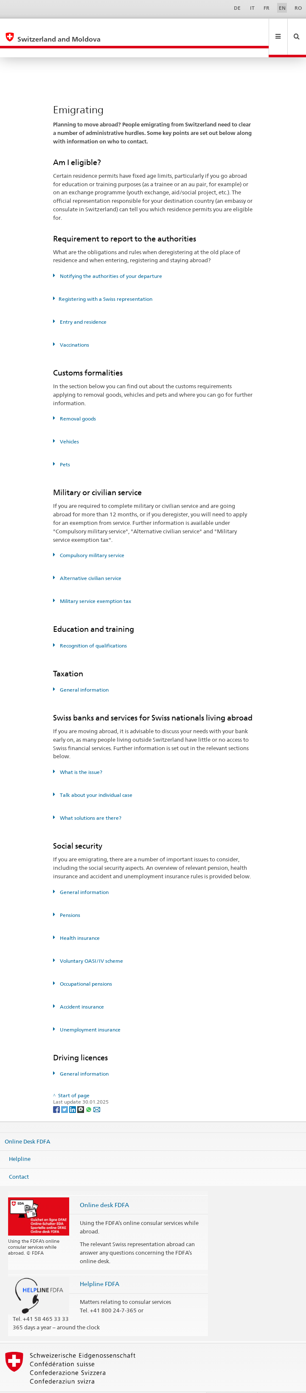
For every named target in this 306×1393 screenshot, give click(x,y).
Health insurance (79, 920)
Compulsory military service (91, 537)
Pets (64, 446)
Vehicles (69, 423)
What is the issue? (80, 754)
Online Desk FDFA (27, 1123)
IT (252, 8)
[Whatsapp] (89, 1090)
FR (267, 8)
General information (84, 671)
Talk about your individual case (95, 777)
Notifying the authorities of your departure (110, 258)
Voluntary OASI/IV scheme (91, 942)
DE (237, 8)
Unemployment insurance (90, 1011)
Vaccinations (74, 326)
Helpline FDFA (99, 1265)
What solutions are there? (90, 799)
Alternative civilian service (90, 560)
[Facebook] (57, 1090)
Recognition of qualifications (93, 627)
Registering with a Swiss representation (105, 280)
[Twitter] (65, 1090)
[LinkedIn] (73, 1090)
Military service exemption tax (95, 583)
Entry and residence (83, 303)
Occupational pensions (85, 965)
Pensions (69, 897)
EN (282, 8)
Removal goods (77, 400)
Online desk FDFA (104, 1186)
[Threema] (81, 1090)
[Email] (96, 1090)
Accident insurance (81, 988)
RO (298, 8)
